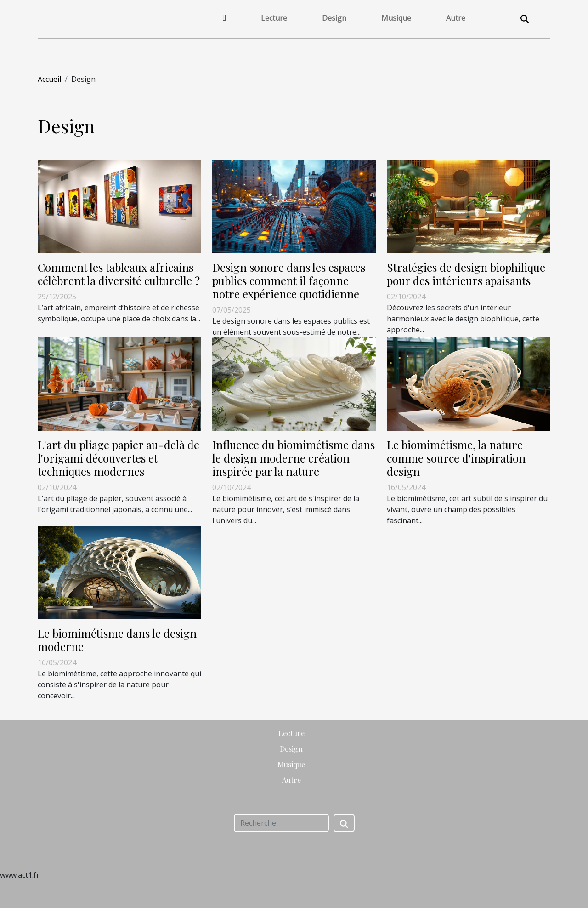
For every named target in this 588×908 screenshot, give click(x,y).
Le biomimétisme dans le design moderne (117, 640)
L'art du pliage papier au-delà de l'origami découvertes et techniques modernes (118, 458)
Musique (396, 18)
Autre (455, 18)
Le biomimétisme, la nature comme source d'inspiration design (456, 458)
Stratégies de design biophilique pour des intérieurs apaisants (466, 274)
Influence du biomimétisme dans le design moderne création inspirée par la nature (293, 458)
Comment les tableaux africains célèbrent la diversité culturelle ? (119, 274)
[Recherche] (281, 823)
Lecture (274, 18)
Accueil (49, 79)
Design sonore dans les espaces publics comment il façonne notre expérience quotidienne (288, 280)
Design (334, 18)
